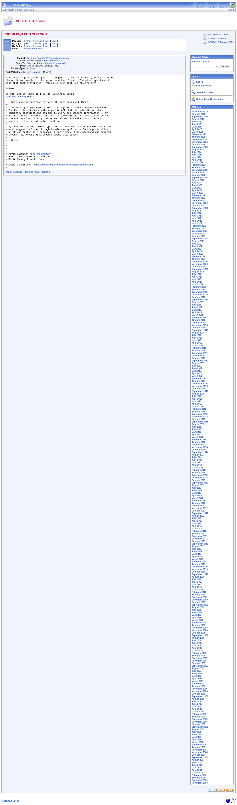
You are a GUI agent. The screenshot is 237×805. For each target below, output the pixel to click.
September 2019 (199, 299)
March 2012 (197, 528)
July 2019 (196, 305)
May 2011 (196, 554)
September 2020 (199, 269)
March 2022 (197, 223)
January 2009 (198, 625)
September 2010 (199, 574)
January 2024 (198, 167)
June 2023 (196, 185)
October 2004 (198, 755)
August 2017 (197, 363)
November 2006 (199, 691)
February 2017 (198, 378)
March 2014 (197, 467)
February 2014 (198, 470)
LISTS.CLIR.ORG (10, 801)
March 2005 (197, 742)
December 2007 (199, 658)
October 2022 (198, 205)
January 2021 (198, 259)
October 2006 (198, 694)
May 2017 (196, 371)
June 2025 (196, 124)
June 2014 (196, 460)
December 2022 (199, 200)
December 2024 (199, 139)
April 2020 (196, 282)
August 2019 (197, 302)
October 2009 (198, 602)
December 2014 (199, 444)
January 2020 (198, 289)
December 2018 (199, 322)
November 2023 (199, 172)
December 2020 (199, 261)
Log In (199, 82)
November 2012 (199, 508)
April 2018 (196, 343)
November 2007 (199, 661)
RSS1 (221, 790)
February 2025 (198, 134)
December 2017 (199, 353)
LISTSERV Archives (218, 34)
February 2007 (198, 683)
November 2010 (199, 569)
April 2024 (196, 160)
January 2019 (198, 320)
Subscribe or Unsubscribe (209, 99)
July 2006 (196, 701)
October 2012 (198, 510)
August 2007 (197, 668)
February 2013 (198, 500)
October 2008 (198, 633)
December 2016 (199, 383)
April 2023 (196, 190)
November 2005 (199, 722)
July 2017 (196, 366)
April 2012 (196, 526)
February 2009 (198, 622)
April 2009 (196, 617)
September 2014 (199, 452)
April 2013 (196, 495)
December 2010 (199, 566)
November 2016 (199, 386)
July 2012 (196, 518)
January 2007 (198, 686)
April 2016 (196, 404)
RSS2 (229, 790)
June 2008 (196, 643)
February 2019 (198, 317)
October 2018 (198, 327)
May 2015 (196, 432)
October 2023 (198, 175)
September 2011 (199, 544)
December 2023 (199, 170)
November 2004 (199, 752)
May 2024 (196, 157)
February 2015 (198, 439)
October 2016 (198, 388)
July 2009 (196, 610)
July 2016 (196, 396)
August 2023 (197, 180)
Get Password (203, 85)
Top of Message (14, 190)
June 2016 (196, 399)
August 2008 (197, 638)
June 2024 (196, 154)
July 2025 (196, 121)
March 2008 (197, 650)
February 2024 (198, 165)
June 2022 (196, 216)
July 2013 (196, 488)
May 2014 (196, 462)
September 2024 (199, 147)
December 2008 (199, 627)
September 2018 (199, 330)
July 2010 (196, 579)
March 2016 (197, 406)
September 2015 (199, 421)
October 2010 (198, 572)
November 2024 (199, 142)
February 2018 (198, 348)
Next (47, 41)
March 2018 (197, 345)
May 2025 (196, 127)
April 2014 (196, 465)
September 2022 (199, 208)
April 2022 (196, 221)
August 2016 (197, 394)
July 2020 (196, 274)
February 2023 (198, 195)
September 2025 (199, 116)
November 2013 (199, 477)
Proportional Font (33, 48)
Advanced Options (200, 61)
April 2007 (196, 678)
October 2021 (198, 236)
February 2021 (198, 256)
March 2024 (197, 162)
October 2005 (198, 724)
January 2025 (198, 137)
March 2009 (197, 620)
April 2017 (196, 373)
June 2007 (196, 673)
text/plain (36, 72)
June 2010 (196, 582)
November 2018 (199, 325)
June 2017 (196, 368)
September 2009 (199, 605)
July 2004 (196, 762)
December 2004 (199, 750)
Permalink (46, 190)
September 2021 (199, 238)
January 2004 (198, 777)
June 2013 (196, 490)
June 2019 (196, 307)
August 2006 (197, 699)
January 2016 (198, 411)
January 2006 (198, 716)
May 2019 (196, 310)
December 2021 (199, 231)
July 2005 (196, 732)
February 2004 (198, 775)
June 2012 (196, 521)
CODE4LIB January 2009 (221, 42)
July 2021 (196, 243)
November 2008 (199, 630)
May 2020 (196, 279)
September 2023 (199, 177)
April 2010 (196, 587)
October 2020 (198, 266)
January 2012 (198, 533)
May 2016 (196, 401)
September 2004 (199, 757)
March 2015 (197, 437)
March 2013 (197, 498)
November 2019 (199, 294)
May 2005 (196, 737)
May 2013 (196, 493)
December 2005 (199, 719)
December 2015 (199, 414)
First (28, 41)
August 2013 (197, 485)
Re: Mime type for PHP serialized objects (48, 58)
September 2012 (199, 513)
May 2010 (196, 584)
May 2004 (196, 767)
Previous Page (31, 190)
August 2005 (197, 729)
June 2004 (196, 765)
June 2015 (196, 429)
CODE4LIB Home (217, 38)
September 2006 (199, 696)
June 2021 (196, 246)
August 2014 (197, 455)
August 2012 (197, 516)
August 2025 (197, 119)
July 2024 (196, 152)
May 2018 (196, 340)
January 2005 (198, 747)
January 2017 (198, 381)
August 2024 (197, 149)
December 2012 (199, 505)
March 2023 (197, 193)
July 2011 (196, 549)
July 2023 (196, 182)
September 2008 (199, 635)
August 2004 (197, 760)
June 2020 (196, 277)
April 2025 (196, 129)
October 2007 (198, 663)
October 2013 (198, 480)
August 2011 (197, 546)
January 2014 (198, 472)
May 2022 (196, 218)
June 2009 (196, 612)
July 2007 (196, 671)
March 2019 (197, 315)
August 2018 (197, 332)
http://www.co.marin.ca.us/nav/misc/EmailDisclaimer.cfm (63, 182)
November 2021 (199, 233)
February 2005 (198, 744)
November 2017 (199, 355)
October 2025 (198, 114)
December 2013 (199, 475)
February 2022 (198, 226)
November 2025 (199, 111)
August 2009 (197, 607)
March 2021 (197, 254)
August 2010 (197, 577)
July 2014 (196, 457)
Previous (37, 41)
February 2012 (198, 531)
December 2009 (199, 597)
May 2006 (196, 706)
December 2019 (199, 292)
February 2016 (198, 409)
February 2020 (198, 287)
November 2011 (199, 538)
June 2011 (196, 551)
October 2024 (198, 144)
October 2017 (198, 358)
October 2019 (198, 297)
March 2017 (197, 376)
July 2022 (196, 213)
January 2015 (198, 442)
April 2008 (196, 648)
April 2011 (196, 556)
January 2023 (198, 198)
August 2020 (197, 271)
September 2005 (199, 727)
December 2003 (199, 780)
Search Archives (200, 57)
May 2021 (196, 249)
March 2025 (197, 132)
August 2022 (197, 210)
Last (54, 41)
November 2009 (199, 599)
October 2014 (198, 449)
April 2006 (196, 709)
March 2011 (197, 559)
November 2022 (199, 203)
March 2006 (197, 711)
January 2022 (198, 228)
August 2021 (197, 241)
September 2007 (199, 666)
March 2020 (197, 284)
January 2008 (198, 655)
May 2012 (196, 523)
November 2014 (199, 447)
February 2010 (198, 592)
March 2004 (197, 772)
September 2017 (199, 360)
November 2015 (199, 416)
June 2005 (196, 734)
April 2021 (196, 251)
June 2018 (196, 338)
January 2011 (198, 564)
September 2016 (199, 391)
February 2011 (198, 561)
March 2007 (197, 681)
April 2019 (196, 312)
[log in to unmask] (51, 60)
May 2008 (196, 645)
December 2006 (199, 688)
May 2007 (196, 676)
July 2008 (196, 640)
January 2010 (198, 594)
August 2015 (197, 424)
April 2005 (196, 739)
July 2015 (196, 427)
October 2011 (198, 541)
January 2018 (198, 350)
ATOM (212, 790)
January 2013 (198, 503)
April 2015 (196, 434)
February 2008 (198, 653)
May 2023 (196, 188)
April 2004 (196, 770)
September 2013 (199, 483)
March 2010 (197, 589)
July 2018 (196, 335)
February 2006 (198, 714)
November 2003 (199, 783)
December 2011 (199, 536)
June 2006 (196, 704)
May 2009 (196, 615)
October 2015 (198, 419)
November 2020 (199, 264)
